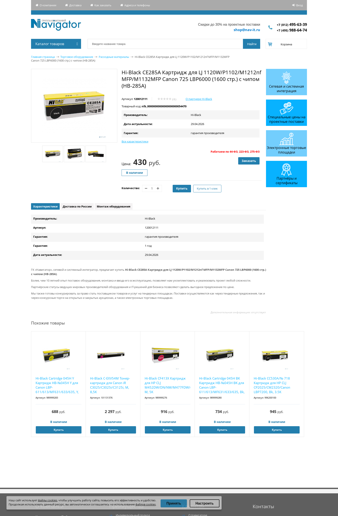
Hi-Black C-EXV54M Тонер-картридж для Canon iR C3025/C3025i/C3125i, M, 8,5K (110, 385)
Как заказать (102, 5)
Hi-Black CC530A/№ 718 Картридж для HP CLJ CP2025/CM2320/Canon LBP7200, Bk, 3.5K (272, 385)
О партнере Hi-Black (199, 99)
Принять (173, 503)
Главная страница (43, 57)
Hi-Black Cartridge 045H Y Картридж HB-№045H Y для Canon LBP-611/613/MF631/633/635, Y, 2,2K (57, 385)
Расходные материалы (114, 57)
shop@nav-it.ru (247, 29)
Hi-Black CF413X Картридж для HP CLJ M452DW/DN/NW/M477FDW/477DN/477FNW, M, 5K (168, 385)
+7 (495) (292, 30)
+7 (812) (292, 25)
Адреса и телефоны (137, 5)
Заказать (249, 161)
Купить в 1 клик (207, 188)
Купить (182, 188)
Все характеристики (135, 141)
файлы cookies (47, 500)
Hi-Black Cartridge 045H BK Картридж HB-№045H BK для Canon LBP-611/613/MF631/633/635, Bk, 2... (222, 385)
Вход (299, 5)
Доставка (75, 5)
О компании (48, 5)
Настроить (205, 503)
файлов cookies (145, 504)
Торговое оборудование (76, 57)
